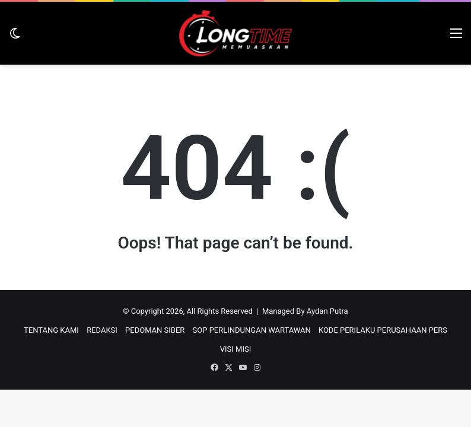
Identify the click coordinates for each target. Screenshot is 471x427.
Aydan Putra (327, 311)
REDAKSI (102, 330)
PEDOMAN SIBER (154, 330)
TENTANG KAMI (51, 330)
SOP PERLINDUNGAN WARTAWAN (252, 330)
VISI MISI (235, 349)
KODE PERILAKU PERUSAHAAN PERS (383, 330)
